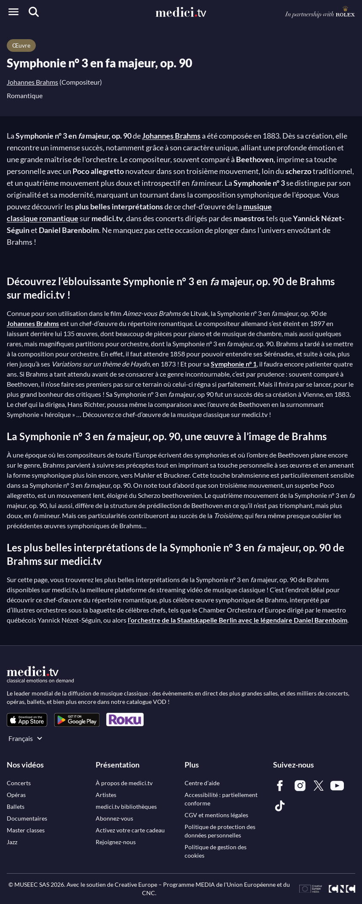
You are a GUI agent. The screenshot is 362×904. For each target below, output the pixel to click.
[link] (27, 720)
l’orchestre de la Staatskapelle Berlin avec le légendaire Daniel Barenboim (237, 620)
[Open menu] (13, 12)
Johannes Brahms (32, 82)
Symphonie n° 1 (234, 364)
